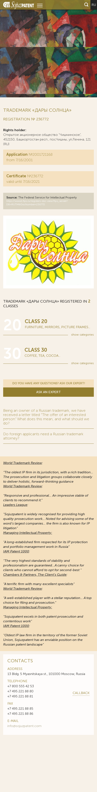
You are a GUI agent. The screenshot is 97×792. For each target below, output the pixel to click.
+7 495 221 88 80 (20, 692)
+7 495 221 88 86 (20, 715)
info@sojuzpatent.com (24, 727)
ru (93, 5)
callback (81, 694)
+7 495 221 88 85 (20, 710)
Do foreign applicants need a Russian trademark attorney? (43, 437)
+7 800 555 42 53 (20, 687)
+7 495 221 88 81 (20, 697)
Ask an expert (48, 393)
